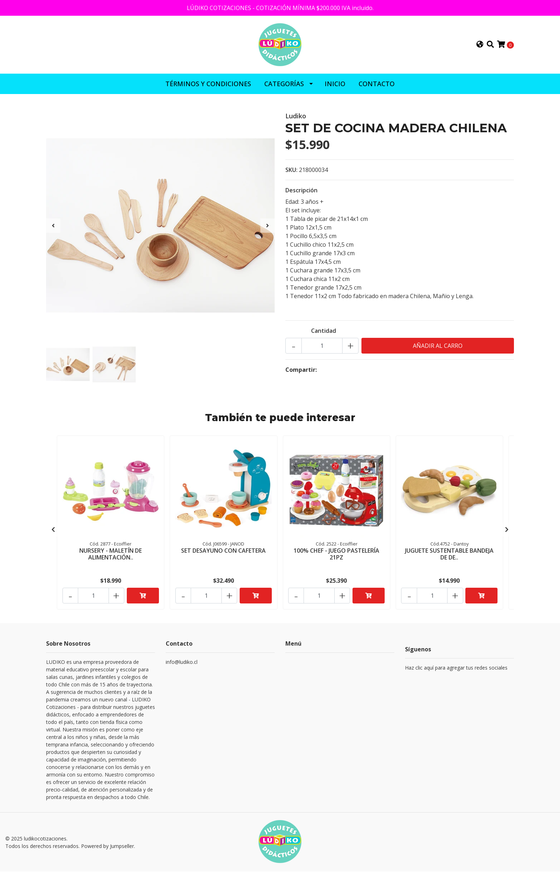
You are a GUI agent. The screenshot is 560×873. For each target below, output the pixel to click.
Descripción (301, 192)
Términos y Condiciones (208, 86)
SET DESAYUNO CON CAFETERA (223, 552)
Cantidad (323, 333)
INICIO (335, 86)
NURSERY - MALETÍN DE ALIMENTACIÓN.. (110, 555)
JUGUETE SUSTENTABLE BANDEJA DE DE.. (449, 555)
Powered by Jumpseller (107, 847)
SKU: (291, 172)
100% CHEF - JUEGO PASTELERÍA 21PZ (336, 555)
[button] (480, 45)
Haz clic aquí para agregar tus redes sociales (456, 670)
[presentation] (53, 228)
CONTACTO (377, 86)
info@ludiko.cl (182, 664)
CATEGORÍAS (284, 86)
